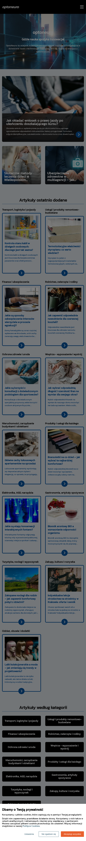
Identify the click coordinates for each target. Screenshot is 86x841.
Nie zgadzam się (49, 834)
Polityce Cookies (31, 826)
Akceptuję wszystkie (72, 834)
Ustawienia (29, 834)
